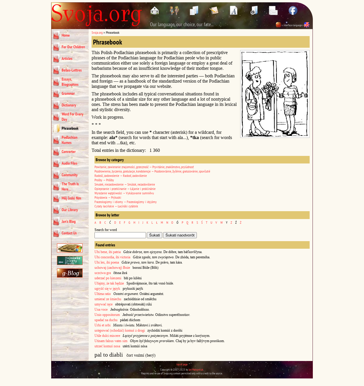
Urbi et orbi (102, 325)
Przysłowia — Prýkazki (107, 197)
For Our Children (73, 46)
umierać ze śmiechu (107, 299)
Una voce (101, 309)
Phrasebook (70, 128)
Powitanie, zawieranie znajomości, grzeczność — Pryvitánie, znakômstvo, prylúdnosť (144, 167)
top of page (182, 364)
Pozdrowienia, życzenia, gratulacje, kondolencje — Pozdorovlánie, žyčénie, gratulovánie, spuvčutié (152, 171)
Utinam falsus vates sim (110, 341)
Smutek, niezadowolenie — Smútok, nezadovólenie (124, 184)
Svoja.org (97, 32)
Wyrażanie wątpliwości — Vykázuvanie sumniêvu (124, 193)
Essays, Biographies (70, 82)
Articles (67, 58)
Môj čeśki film (71, 198)
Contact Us (69, 233)
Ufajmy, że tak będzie (109, 283)
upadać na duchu (105, 320)
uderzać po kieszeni (107, 278)
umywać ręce (103, 304)
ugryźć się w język (107, 289)
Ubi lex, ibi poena (106, 262)
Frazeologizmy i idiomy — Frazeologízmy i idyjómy (125, 202)
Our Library (70, 209)
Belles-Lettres (72, 70)
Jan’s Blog (69, 221)
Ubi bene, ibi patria (107, 252)
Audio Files (69, 163)
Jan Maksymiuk (196, 369)
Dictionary (69, 105)
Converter (69, 151)
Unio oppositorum (107, 315)
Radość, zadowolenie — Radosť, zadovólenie (120, 175)
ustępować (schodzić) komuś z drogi (119, 330)
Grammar (68, 93)
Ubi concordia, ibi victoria (112, 257)
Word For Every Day (72, 116)
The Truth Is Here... (70, 186)
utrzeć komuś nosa (107, 346)
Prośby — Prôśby (104, 180)
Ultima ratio (102, 294)
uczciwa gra (102, 273)
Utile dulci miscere (107, 336)
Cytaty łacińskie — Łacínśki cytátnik (116, 206)
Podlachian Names (69, 140)
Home (66, 35)
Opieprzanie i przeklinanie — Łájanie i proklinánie (125, 188)
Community (70, 174)
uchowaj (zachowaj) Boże (112, 268)
